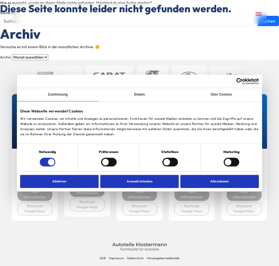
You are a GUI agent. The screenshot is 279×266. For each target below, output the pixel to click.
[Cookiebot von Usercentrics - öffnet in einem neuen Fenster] (235, 81)
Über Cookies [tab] (221, 94)
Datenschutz (135, 258)
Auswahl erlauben (140, 181)
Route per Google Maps (35, 208)
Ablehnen (59, 181)
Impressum (116, 258)
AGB (102, 258)
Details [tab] (139, 94)
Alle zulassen (219, 181)
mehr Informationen (35, 194)
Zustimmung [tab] (58, 94)
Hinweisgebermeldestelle (163, 258)
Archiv (5, 57)
